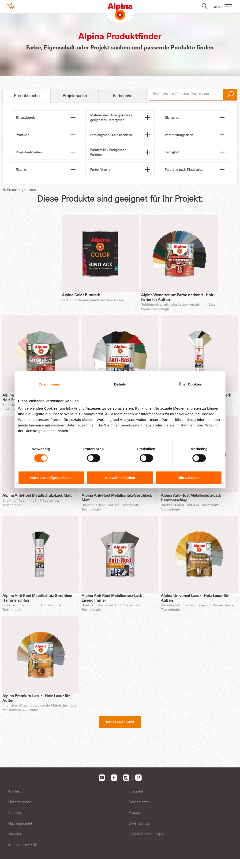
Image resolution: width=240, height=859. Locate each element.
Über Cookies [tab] (190, 384)
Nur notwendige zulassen (51, 478)
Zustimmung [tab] (49, 384)
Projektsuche (75, 95)
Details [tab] (120, 384)
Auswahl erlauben (120, 478)
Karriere (14, 812)
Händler (14, 834)
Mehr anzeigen (120, 722)
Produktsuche (27, 95)
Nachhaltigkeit (20, 823)
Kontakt (14, 791)
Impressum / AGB (23, 844)
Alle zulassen (188, 478)
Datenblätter (138, 802)
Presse (134, 812)
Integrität (135, 791)
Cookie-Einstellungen (146, 834)
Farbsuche (122, 95)
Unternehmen (19, 802)
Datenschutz (138, 823)
